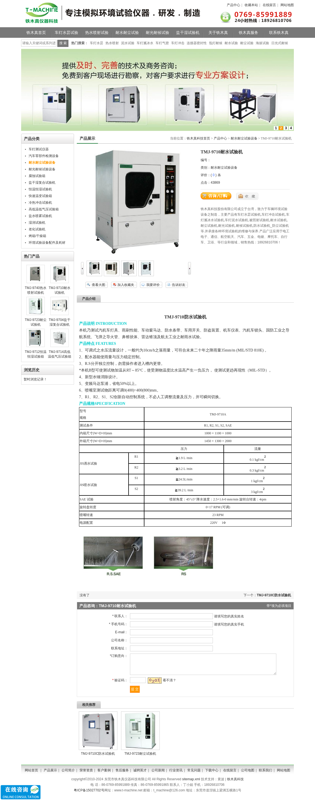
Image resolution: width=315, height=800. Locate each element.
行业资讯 (176, 774)
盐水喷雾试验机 (40, 216)
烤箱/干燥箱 (37, 236)
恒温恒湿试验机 (40, 189)
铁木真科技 (235, 783)
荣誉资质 (86, 774)
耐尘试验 (247, 43)
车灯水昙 (96, 43)
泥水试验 (127, 43)
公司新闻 (158, 774)
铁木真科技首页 (198, 138)
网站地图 (287, 5)
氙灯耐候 (215, 43)
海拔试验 (262, 43)
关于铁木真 (218, 32)
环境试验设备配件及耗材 (47, 243)
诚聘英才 (140, 774)
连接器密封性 (197, 43)
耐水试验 (231, 43)
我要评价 (153, 285)
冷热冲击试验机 (40, 203)
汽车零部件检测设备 (44, 156)
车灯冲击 (177, 43)
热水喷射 (112, 43)
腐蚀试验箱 (37, 176)
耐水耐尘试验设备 (244, 138)
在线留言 (269, 5)
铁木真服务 (248, 32)
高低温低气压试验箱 (44, 209)
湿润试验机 (37, 223)
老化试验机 (37, 229)
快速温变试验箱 (40, 196)
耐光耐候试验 (157, 32)
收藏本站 (251, 5)
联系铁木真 (279, 32)
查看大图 (98, 285)
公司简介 (68, 774)
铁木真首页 (36, 32)
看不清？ (167, 684)
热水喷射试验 (97, 32)
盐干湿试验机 (188, 32)
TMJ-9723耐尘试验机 (140, 758)
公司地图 (247, 774)
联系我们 (265, 774)
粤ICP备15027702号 (89, 794)
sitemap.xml (191, 783)
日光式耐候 (279, 43)
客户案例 (104, 774)
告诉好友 (178, 285)
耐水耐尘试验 (127, 32)
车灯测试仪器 (39, 149)
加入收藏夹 (125, 285)
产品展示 (50, 774)
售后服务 (122, 774)
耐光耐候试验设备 (42, 169)
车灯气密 (162, 43)
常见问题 (194, 774)
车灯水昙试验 (66, 32)
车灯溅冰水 (145, 43)
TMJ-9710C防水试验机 (274, 595)
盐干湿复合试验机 (42, 183)
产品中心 (233, 5)
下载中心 (211, 774)
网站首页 (31, 774)
